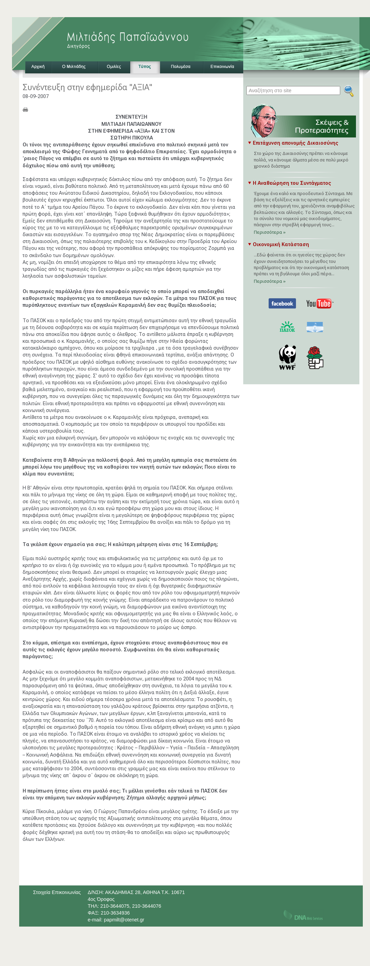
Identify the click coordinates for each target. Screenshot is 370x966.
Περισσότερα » (270, 232)
